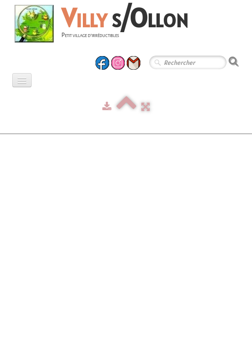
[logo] (105, 25)
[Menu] (22, 80)
